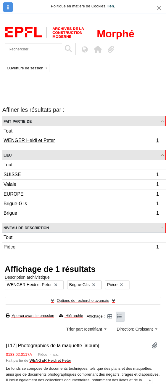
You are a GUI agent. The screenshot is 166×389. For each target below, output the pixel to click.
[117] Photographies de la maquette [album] (52, 345)
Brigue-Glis (81, 204)
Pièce (81, 247)
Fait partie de (18, 121)
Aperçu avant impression (30, 315)
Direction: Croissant (135, 329)
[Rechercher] (33, 49)
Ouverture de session (25, 68)
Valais (81, 185)
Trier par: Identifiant (84, 329)
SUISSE (81, 175)
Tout (8, 130)
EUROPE (81, 195)
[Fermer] (159, 8)
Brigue (81, 214)
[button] (97, 49)
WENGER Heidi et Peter (81, 141)
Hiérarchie (71, 315)
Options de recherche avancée (83, 300)
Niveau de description (26, 227)
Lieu (8, 155)
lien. (111, 6)
